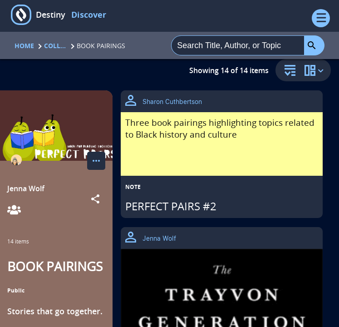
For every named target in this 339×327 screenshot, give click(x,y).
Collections (55, 45)
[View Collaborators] (14, 210)
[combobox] (238, 45)
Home (24, 45)
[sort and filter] (287, 71)
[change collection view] (315, 70)
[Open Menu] (321, 18)
